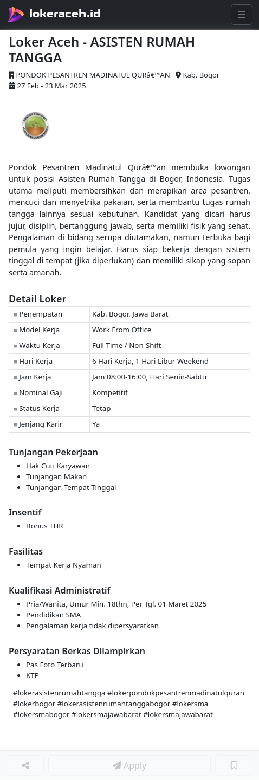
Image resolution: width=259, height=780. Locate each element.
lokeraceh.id (65, 13)
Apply (129, 765)
